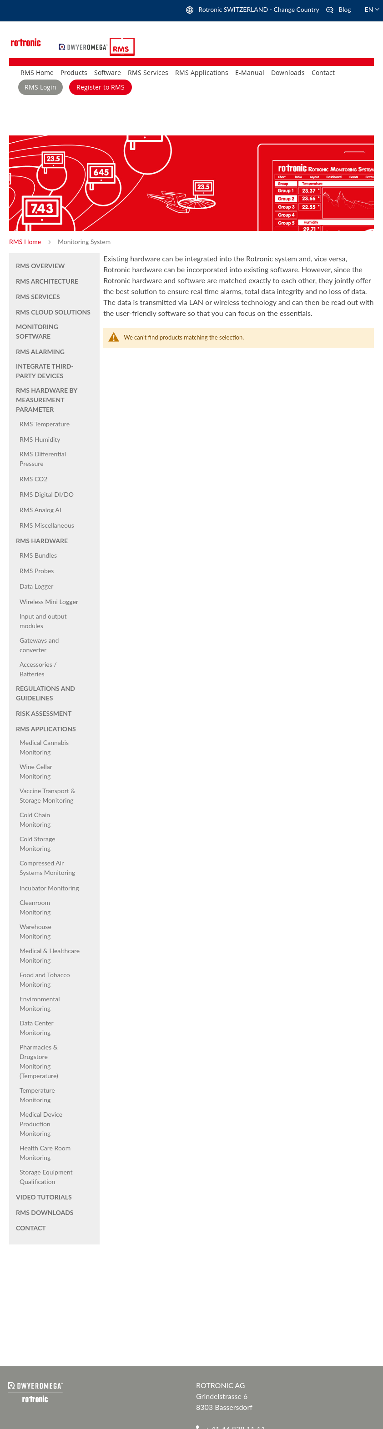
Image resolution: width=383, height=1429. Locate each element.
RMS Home (26, 241)
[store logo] (84, 45)
